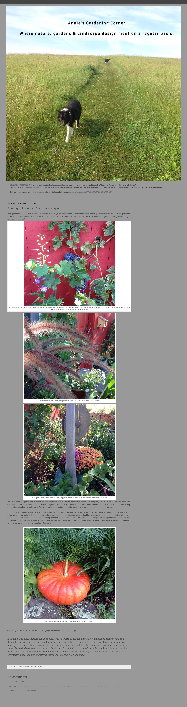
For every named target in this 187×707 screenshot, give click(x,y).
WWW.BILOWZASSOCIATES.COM (98, 192)
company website (75, 192)
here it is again (89, 621)
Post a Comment (17, 682)
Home (69, 687)
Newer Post (12, 687)
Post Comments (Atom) (27, 691)
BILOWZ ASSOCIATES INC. (21, 185)
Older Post (126, 687)
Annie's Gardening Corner (36, 187)
